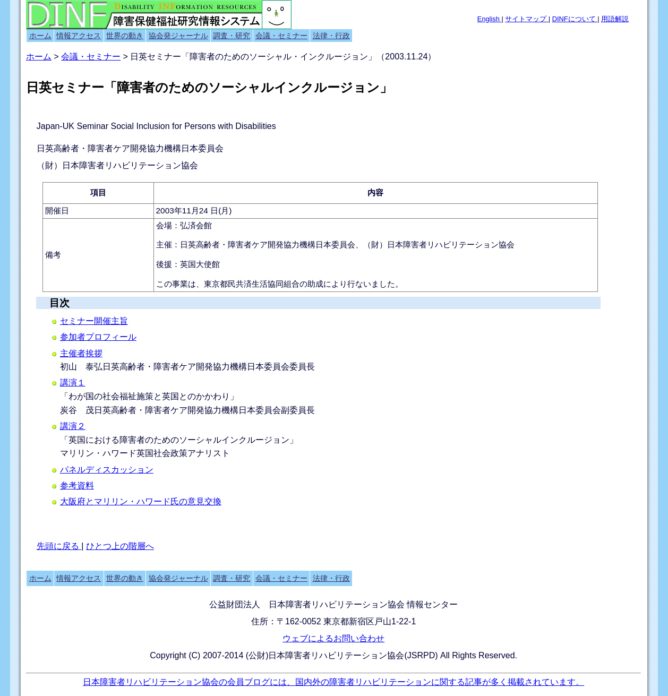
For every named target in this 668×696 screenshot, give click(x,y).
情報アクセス (78, 35)
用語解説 (615, 19)
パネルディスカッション (106, 469)
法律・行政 (331, 35)
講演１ (72, 382)
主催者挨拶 (81, 353)
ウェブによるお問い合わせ (333, 638)
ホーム (40, 35)
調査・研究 (231, 35)
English (489, 19)
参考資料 (77, 485)
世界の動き (124, 35)
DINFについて (574, 19)
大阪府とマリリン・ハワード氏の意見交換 (140, 501)
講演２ (72, 426)
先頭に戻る (59, 546)
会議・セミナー (281, 35)
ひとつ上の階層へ (120, 546)
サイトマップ (527, 19)
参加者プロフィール (98, 336)
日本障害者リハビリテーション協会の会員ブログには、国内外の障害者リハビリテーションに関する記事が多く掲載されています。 (333, 681)
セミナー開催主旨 (94, 320)
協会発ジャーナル (178, 35)
